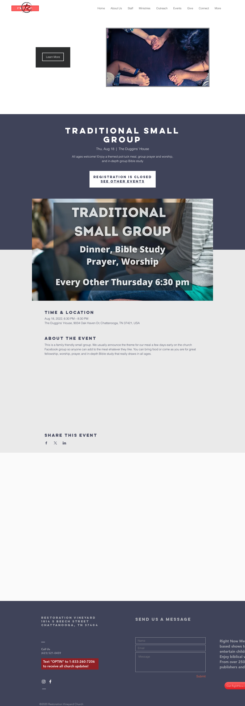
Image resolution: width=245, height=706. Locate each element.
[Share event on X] (55, 443)
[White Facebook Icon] (50, 681)
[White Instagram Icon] (43, 681)
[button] (53, 57)
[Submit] (192, 676)
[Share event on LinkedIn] (64, 443)
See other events (123, 181)
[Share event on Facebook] (46, 443)
